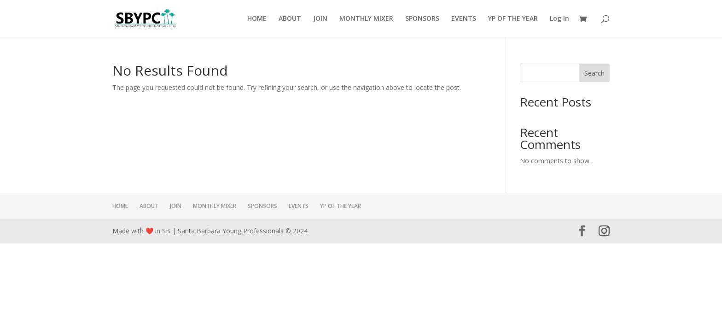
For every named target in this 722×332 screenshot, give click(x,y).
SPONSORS (422, 19)
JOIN (320, 19)
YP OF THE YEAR (513, 19)
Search (594, 73)
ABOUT (290, 19)
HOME (257, 19)
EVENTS (463, 19)
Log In (559, 19)
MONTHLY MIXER (366, 19)
